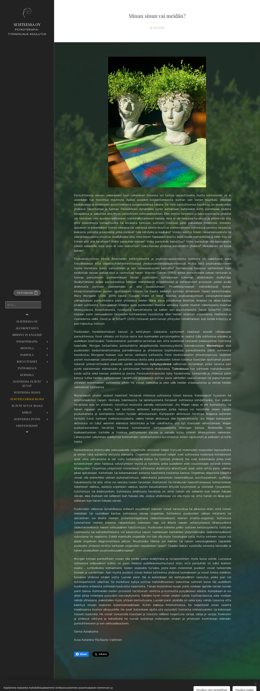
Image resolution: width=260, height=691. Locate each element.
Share (81, 654)
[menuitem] (27, 321)
